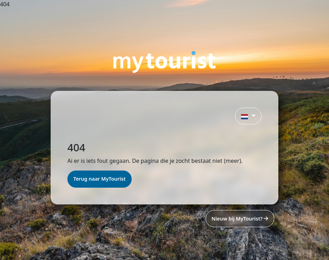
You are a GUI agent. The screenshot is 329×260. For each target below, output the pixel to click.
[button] (248, 116)
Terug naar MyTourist (99, 178)
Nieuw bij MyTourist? (240, 218)
